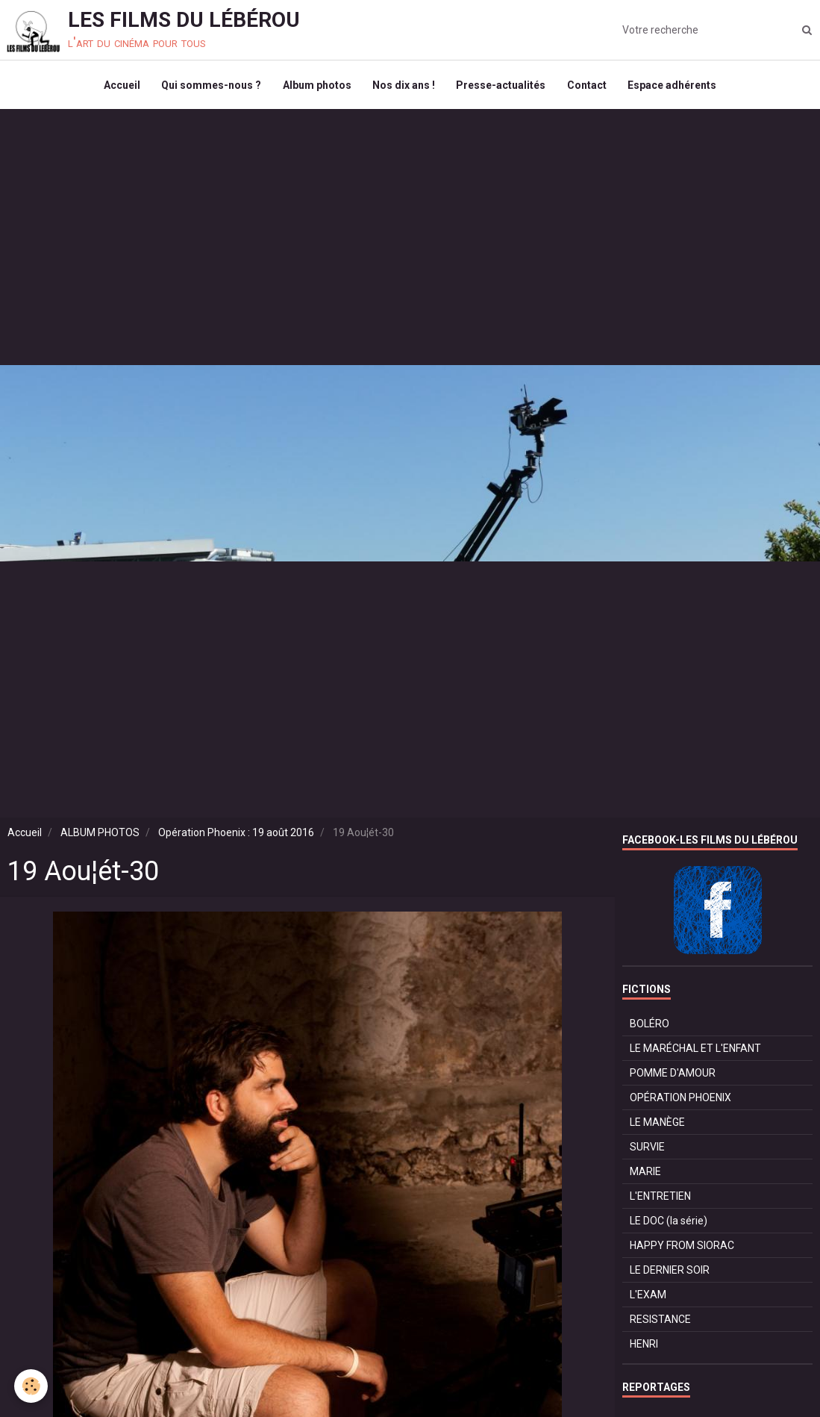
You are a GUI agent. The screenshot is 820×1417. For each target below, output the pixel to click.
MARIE (645, 1175)
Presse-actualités (502, 87)
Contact (589, 87)
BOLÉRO (649, 1027)
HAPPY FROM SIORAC (682, 1249)
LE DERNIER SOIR (670, 1274)
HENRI (644, 1348)
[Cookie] (31, 1386)
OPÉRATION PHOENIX (680, 1101)
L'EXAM (648, 1298)
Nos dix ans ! (403, 87)
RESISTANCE (660, 1323)
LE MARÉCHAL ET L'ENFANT (695, 1052)
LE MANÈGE (657, 1126)
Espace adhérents (675, 87)
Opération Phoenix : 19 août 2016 (236, 836)
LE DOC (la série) (668, 1224)
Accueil (118, 87)
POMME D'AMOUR (673, 1077)
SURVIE (647, 1150)
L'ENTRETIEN (660, 1200)
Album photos (315, 87)
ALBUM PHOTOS (100, 836)
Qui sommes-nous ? (209, 87)
